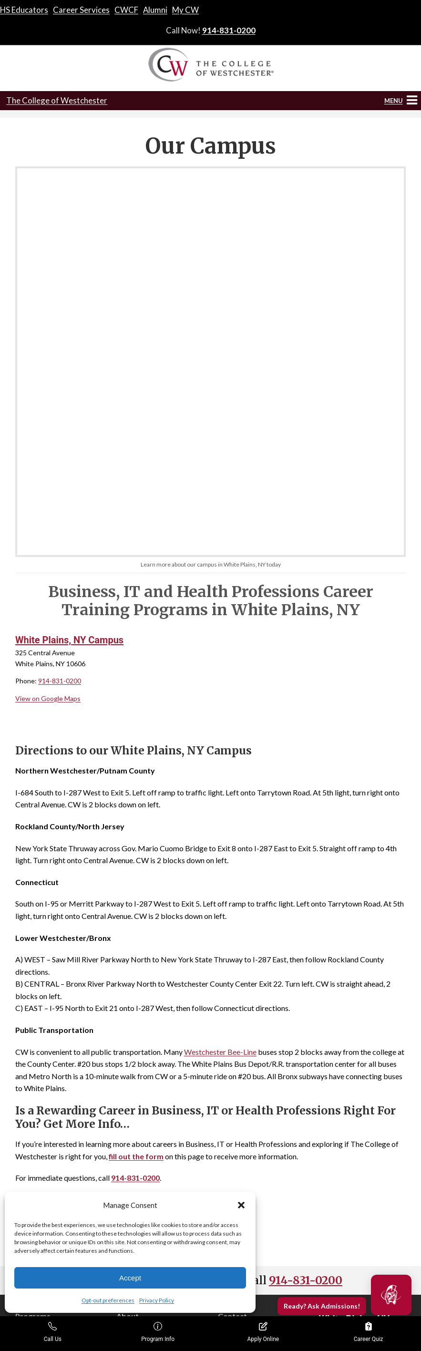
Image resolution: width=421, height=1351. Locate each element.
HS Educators (24, 10)
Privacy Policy (156, 1300)
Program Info (158, 1332)
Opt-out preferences (108, 1300)
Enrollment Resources (271, 1306)
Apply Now (234, 1125)
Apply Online (263, 1332)
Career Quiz (368, 1332)
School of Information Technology (47, 1168)
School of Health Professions (58, 1125)
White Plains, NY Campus (69, 422)
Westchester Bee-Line (220, 833)
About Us (130, 1111)
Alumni (155, 10)
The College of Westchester (56, 100)
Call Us (53, 1332)
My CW (185, 10)
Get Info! (210, 1002)
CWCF (126, 10)
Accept (130, 1278)
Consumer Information (150, 1152)
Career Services (81, 10)
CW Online (31, 1187)
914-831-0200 (229, 30)
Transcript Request (247, 1138)
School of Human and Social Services (55, 1143)
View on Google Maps (48, 480)
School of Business (43, 1111)
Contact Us (235, 1111)
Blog (123, 1138)
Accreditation (136, 1125)
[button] (241, 1205)
